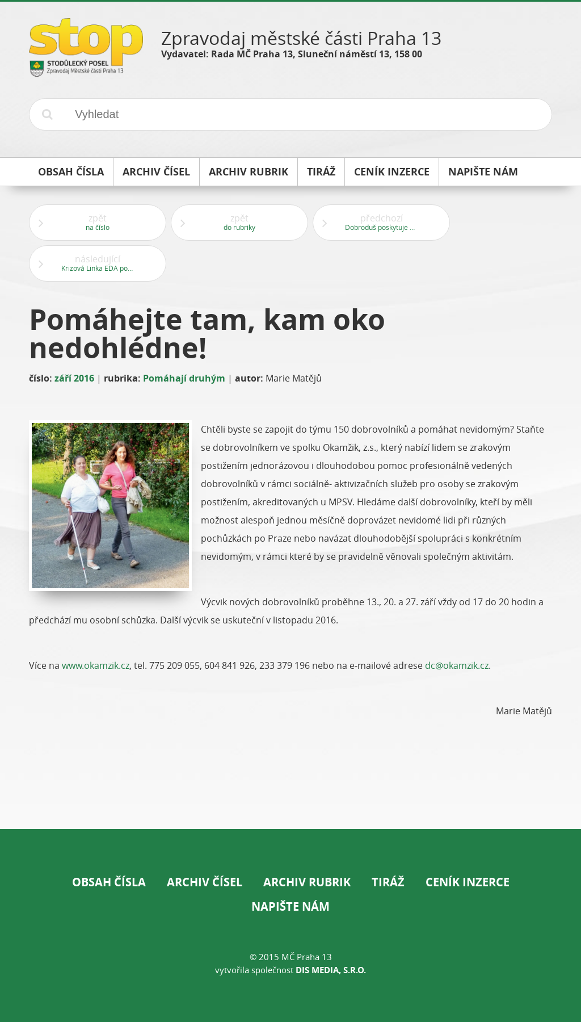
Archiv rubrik (307, 882)
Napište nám (290, 906)
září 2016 (74, 378)
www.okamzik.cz (95, 665)
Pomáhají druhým (184, 378)
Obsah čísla (109, 882)
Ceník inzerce (468, 882)
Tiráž (388, 882)
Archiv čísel (204, 882)
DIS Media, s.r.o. (331, 970)
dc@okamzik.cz (457, 665)
